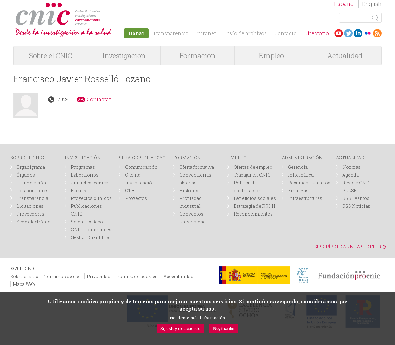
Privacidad (98, 276)
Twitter (348, 33)
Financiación (31, 183)
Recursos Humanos (309, 183)
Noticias (351, 167)
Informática (301, 175)
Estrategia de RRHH (254, 206)
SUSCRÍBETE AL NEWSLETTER (347, 247)
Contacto (285, 33)
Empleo (271, 55)
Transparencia (170, 33)
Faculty (78, 190)
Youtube (338, 33)
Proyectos (136, 198)
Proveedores (30, 214)
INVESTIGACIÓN (83, 158)
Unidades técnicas (91, 183)
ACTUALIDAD (350, 158)
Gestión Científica (90, 237)
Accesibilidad (178, 276)
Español (344, 4)
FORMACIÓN (187, 158)
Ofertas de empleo (253, 167)
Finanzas (298, 190)
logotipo (103, 5)
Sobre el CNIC (50, 55)
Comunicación (141, 167)
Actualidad (345, 55)
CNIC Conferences (91, 229)
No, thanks (223, 328)
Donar (136, 33)
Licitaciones (30, 206)
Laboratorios (85, 175)
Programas (83, 167)
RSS (377, 33)
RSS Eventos (355, 198)
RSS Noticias (356, 206)
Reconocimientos (253, 214)
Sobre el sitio (24, 276)
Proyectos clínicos (91, 198)
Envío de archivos (245, 33)
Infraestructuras (305, 198)
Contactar (99, 99)
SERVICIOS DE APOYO (142, 158)
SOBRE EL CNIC (27, 158)
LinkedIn (358, 33)
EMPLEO (236, 158)
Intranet (206, 33)
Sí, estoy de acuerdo (180, 328)
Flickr (367, 33)
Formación (197, 55)
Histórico (189, 190)
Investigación (124, 55)
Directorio (316, 33)
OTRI (130, 190)
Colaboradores (33, 190)
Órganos (26, 175)
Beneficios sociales (255, 198)
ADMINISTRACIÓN (302, 158)
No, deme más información (197, 318)
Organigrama (31, 167)
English (372, 4)
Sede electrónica (35, 222)
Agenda (350, 175)
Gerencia (298, 167)
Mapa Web (24, 284)
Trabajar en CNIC (252, 175)
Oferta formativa (196, 167)
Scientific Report (88, 222)
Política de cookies (137, 276)
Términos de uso (62, 276)
